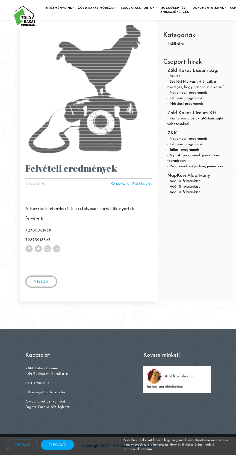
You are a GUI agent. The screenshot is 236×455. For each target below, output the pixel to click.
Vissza (41, 282)
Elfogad (57, 445)
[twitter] (39, 248)
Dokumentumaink (208, 8)
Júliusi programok (184, 150)
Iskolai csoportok (138, 8)
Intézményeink (58, 8)
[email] (57, 248)
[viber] (48, 248)
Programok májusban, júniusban (196, 166)
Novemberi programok (188, 93)
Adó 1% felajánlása (185, 181)
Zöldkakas (175, 44)
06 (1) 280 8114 (37, 383)
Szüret (175, 76)
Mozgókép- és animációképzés (174, 10)
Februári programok (186, 98)
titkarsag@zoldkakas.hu (45, 392)
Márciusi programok (186, 104)
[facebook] (30, 248)
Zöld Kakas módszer (96, 8)
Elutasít (21, 445)
